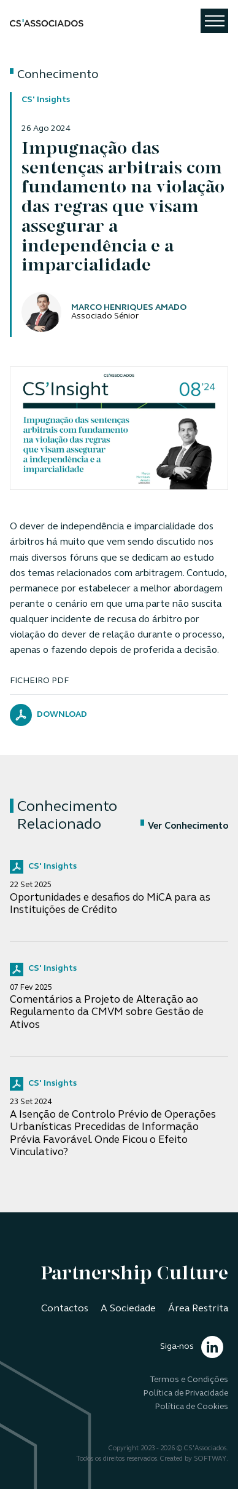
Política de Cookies (191, 1407)
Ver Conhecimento (184, 826)
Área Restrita (198, 1309)
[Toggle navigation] (214, 21)
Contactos (64, 1309)
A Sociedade (128, 1309)
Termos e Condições (189, 1380)
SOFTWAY (210, 1459)
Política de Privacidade (186, 1393)
